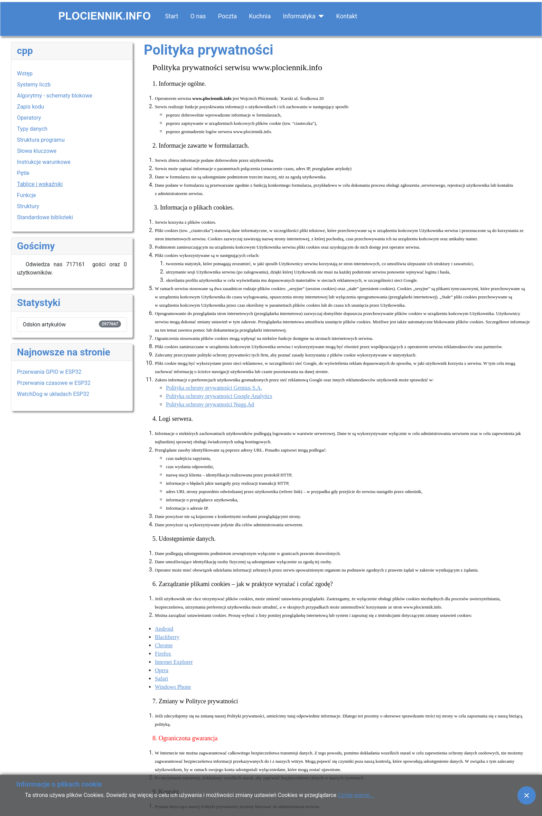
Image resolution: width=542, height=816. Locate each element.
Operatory (29, 117)
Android (164, 629)
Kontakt (346, 16)
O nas (198, 16)
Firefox (163, 654)
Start (171, 16)
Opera (161, 670)
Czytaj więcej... (356, 795)
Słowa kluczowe (36, 151)
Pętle (23, 173)
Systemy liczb (34, 84)
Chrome (164, 645)
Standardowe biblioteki (45, 217)
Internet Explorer (174, 662)
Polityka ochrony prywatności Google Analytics (219, 396)
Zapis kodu (30, 106)
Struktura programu (41, 140)
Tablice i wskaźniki (40, 184)
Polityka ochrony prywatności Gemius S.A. (214, 388)
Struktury (28, 206)
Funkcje (26, 195)
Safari (161, 678)
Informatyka (299, 16)
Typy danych (32, 129)
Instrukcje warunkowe (44, 162)
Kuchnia (260, 16)
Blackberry (167, 637)
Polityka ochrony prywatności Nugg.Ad (210, 404)
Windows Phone (173, 687)
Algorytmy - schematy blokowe (54, 95)
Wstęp (24, 73)
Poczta (227, 16)
